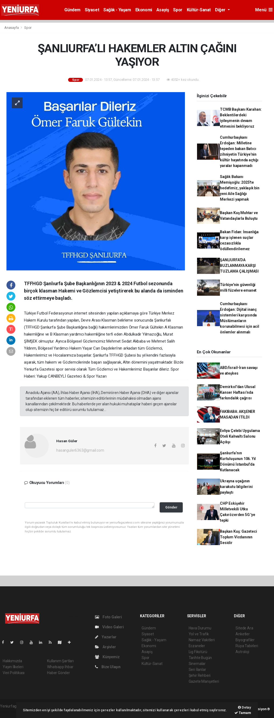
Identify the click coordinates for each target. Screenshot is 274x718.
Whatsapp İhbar (60, 667)
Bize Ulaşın (108, 667)
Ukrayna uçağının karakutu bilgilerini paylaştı (236, 486)
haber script (10, 712)
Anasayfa (11, 28)
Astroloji (242, 652)
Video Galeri (109, 627)
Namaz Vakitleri (202, 640)
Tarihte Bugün (200, 658)
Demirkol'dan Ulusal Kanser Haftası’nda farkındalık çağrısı (237, 392)
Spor (177, 9)
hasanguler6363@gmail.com (80, 450)
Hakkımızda (12, 661)
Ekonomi (143, 9)
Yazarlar (105, 637)
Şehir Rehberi (200, 675)
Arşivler (105, 647)
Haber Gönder (58, 673)
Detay (244, 707)
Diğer (221, 9)
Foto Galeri (108, 617)
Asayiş (162, 9)
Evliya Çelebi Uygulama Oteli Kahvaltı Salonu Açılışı (240, 436)
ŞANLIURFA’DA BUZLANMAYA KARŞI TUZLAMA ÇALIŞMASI (239, 265)
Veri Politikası (13, 673)
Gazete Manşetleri (204, 681)
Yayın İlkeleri (13, 667)
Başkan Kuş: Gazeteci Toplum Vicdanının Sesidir (238, 537)
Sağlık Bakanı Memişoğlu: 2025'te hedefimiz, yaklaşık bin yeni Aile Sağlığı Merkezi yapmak (239, 188)
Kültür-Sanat (199, 9)
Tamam (242, 713)
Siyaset (92, 9)
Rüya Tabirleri (247, 646)
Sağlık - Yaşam (117, 9)
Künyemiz (107, 657)
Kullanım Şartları (60, 661)
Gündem (72, 9)
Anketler (243, 634)
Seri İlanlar (197, 669)
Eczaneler (197, 646)
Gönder (171, 507)
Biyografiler (245, 640)
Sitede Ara (244, 628)
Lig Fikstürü (198, 652)
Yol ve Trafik (199, 634)
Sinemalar (197, 663)
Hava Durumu (200, 628)
